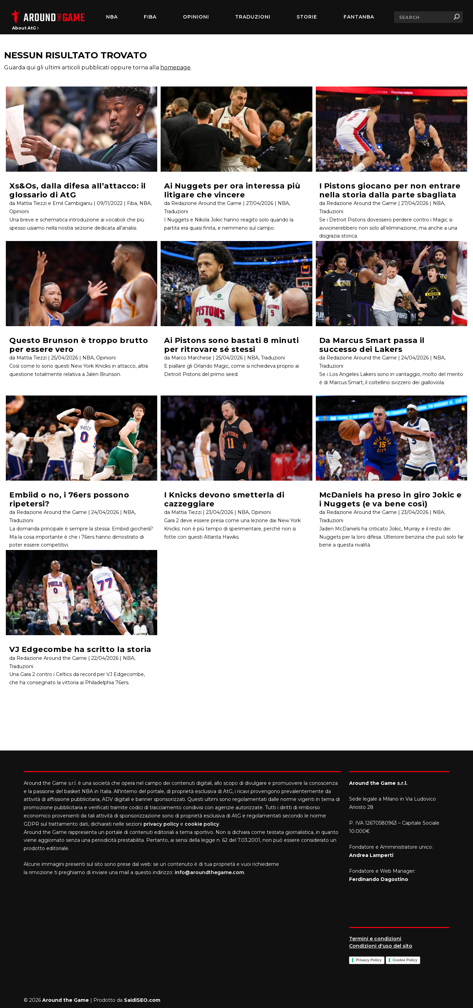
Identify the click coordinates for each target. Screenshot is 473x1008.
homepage (175, 67)
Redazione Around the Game (51, 512)
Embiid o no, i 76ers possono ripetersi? (69, 499)
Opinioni (196, 17)
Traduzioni (252, 17)
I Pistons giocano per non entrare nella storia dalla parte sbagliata (390, 190)
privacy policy (161, 824)
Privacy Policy (369, 960)
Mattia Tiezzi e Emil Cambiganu (54, 203)
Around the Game (65, 1000)
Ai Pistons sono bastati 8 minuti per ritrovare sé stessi (231, 345)
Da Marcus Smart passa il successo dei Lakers (372, 345)
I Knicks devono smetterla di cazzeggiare (224, 499)
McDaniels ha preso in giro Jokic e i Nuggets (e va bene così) (390, 499)
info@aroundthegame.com (209, 872)
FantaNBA (359, 17)
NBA (112, 17)
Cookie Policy (405, 960)
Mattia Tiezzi (31, 358)
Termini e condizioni (375, 939)
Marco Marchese (191, 358)
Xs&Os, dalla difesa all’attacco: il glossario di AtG (77, 190)
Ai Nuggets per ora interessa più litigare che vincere (232, 190)
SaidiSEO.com (142, 1000)
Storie (307, 17)
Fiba (132, 203)
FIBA (150, 17)
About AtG (25, 28)
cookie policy (202, 824)
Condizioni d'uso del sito (380, 946)
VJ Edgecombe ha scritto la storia (80, 649)
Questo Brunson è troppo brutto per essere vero (78, 345)
